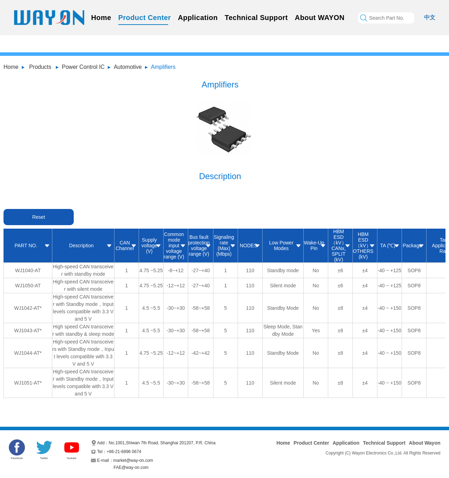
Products (40, 67)
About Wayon (425, 443)
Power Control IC (83, 67)
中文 (429, 17)
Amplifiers (163, 67)
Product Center (144, 17)
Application (198, 17)
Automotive (128, 67)
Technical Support (256, 17)
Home (101, 17)
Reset (38, 217)
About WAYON (319, 17)
